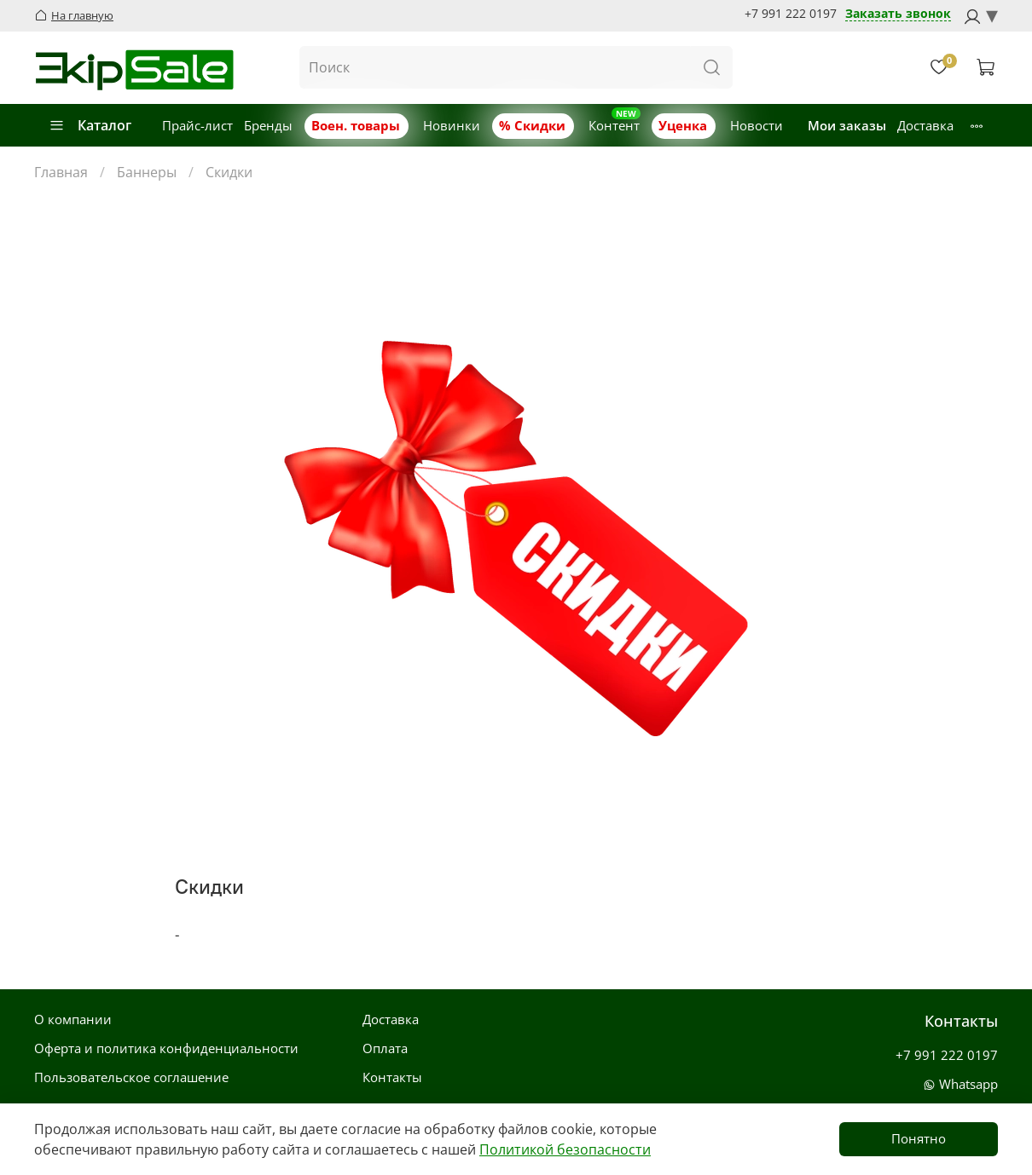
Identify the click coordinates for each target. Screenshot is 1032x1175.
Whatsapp (960, 1083)
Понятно (918, 1138)
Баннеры (147, 172)
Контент (614, 125)
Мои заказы (847, 125)
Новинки (451, 125)
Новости (756, 125)
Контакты (392, 1077)
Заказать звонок (898, 14)
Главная (61, 172)
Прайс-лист (197, 125)
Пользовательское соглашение (131, 1077)
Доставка (925, 125)
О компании (73, 1019)
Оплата (385, 1048)
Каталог (90, 125)
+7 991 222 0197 (791, 13)
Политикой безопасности (565, 1149)
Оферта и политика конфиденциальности (166, 1048)
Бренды (268, 125)
